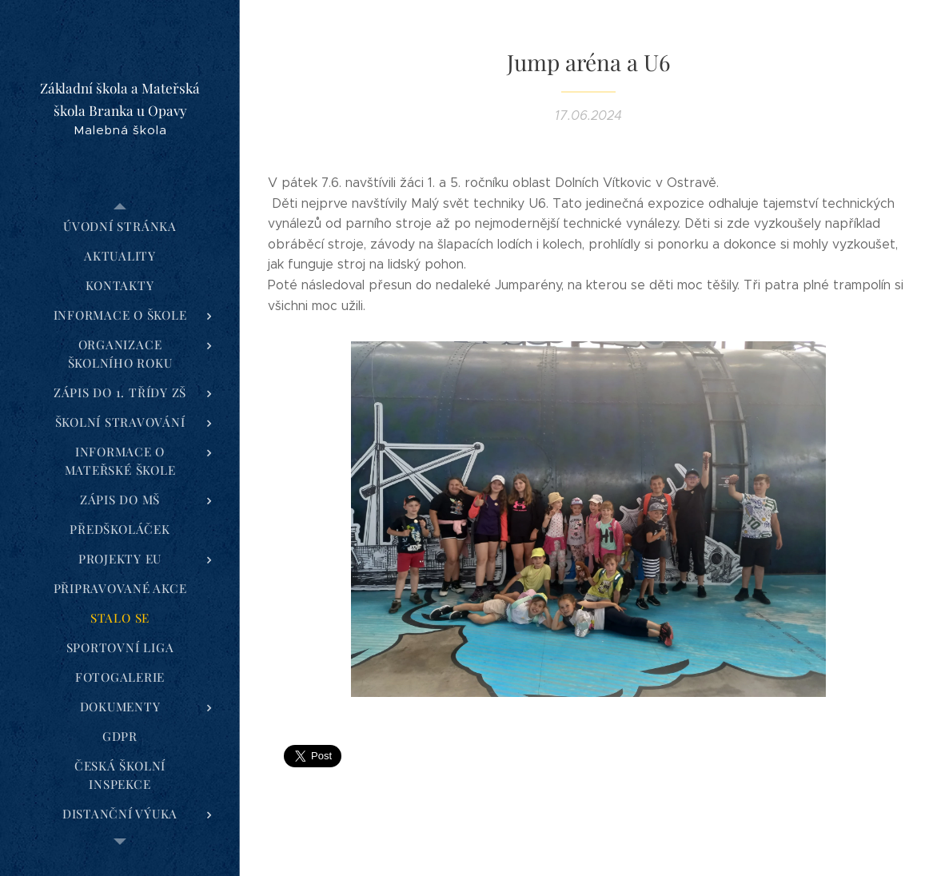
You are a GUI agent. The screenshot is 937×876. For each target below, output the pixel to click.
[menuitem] (120, 226)
